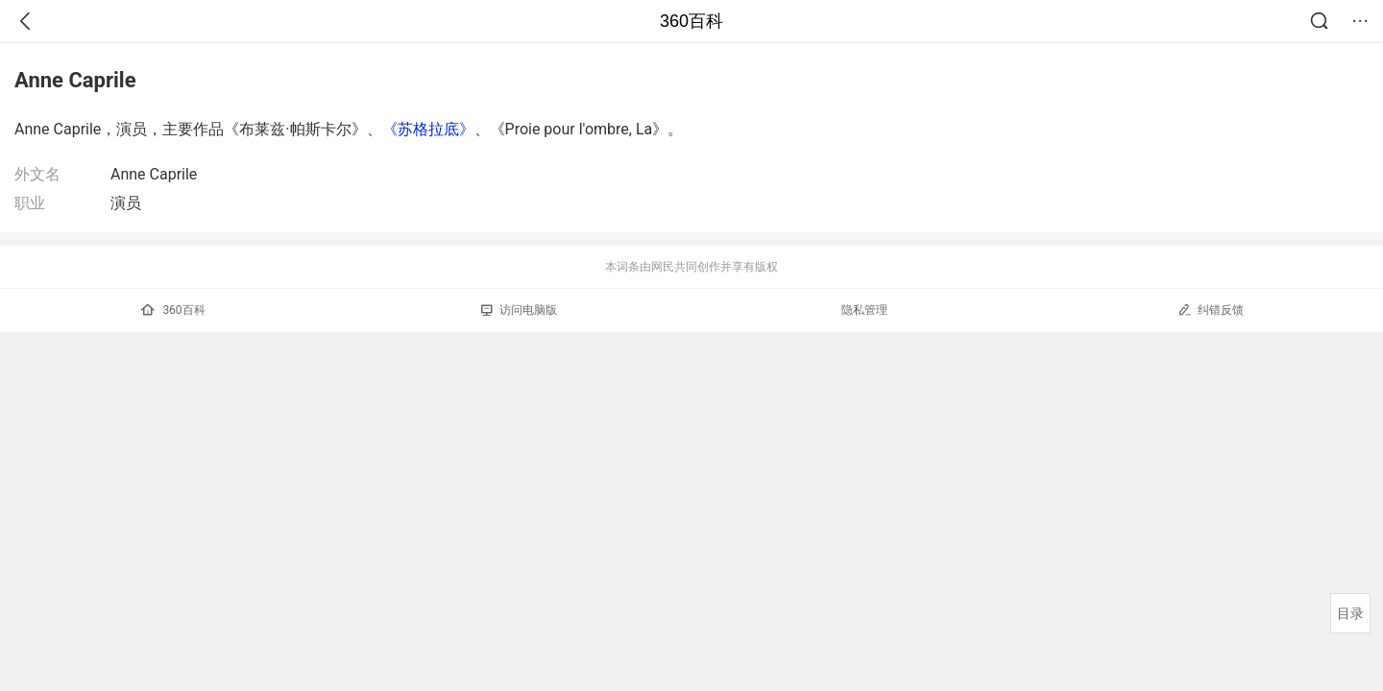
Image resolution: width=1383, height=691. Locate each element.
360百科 (691, 21)
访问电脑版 (519, 310)
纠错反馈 (1210, 309)
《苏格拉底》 (428, 129)
